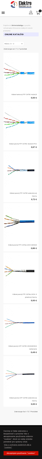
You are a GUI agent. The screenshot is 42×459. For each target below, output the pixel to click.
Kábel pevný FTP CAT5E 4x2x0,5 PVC (23, 144)
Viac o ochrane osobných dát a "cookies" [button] (17, 446)
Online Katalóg (14, 34)
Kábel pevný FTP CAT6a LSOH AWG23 (22, 245)
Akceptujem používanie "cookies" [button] (21, 453)
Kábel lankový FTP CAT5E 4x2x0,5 (24, 94)
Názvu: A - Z (14, 43)
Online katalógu (17, 25)
